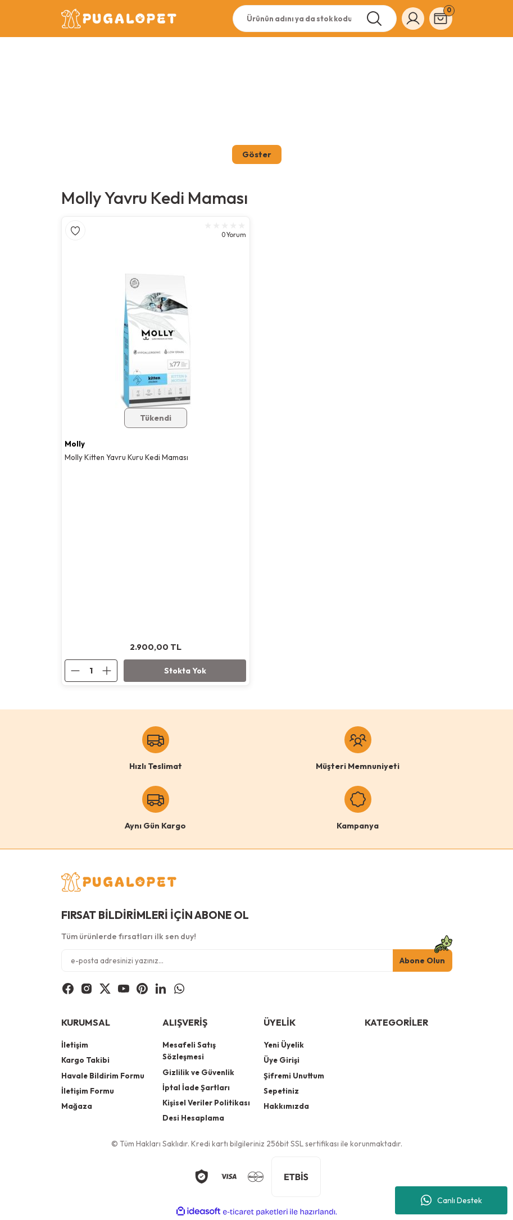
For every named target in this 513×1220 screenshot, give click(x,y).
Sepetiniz (281, 1091)
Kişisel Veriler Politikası (206, 1103)
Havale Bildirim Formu (102, 1076)
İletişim (74, 1045)
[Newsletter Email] (256, 961)
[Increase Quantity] (110, 671)
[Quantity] (91, 671)
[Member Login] (410, 18)
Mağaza (76, 1106)
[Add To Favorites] (75, 230)
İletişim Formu (87, 1091)
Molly (75, 443)
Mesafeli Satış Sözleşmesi (189, 1051)
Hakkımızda (286, 1106)
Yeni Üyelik (284, 1045)
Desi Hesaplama (193, 1118)
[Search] (309, 18)
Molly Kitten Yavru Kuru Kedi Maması (127, 457)
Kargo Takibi (85, 1060)
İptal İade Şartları (196, 1088)
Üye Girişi (281, 1060)
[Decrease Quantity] (73, 671)
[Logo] (119, 18)
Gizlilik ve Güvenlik (198, 1072)
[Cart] (440, 18)
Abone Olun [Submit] (422, 961)
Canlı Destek (451, 1200)
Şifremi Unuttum (294, 1076)
